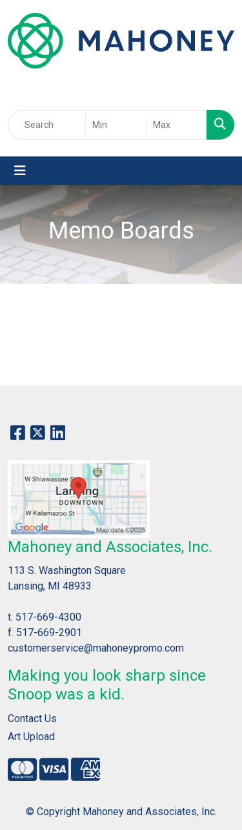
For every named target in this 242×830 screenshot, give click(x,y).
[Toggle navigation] (20, 171)
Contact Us (32, 718)
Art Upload (31, 736)
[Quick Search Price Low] (115, 125)
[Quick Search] (47, 125)
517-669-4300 (48, 617)
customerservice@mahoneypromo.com (96, 648)
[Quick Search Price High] (176, 125)
